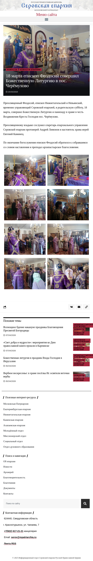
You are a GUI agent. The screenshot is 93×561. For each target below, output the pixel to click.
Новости (12, 70)
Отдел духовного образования (18, 446)
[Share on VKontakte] (71, 307)
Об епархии (9, 461)
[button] (46, 19)
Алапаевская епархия (14, 425)
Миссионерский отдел (14, 436)
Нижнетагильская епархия (16, 414)
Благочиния (9, 482)
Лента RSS (10, 543)
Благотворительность (14, 477)
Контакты (8, 493)
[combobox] (41, 503)
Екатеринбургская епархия (17, 409)
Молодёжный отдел (13, 430)
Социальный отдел (13, 441)
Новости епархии (30, 70)
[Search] (85, 503)
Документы (9, 488)
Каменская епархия (13, 420)
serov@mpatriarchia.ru (24, 537)
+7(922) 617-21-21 (13, 531)
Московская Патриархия (15, 403)
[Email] (79, 307)
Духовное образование (81, 341)
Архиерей (8, 472)
